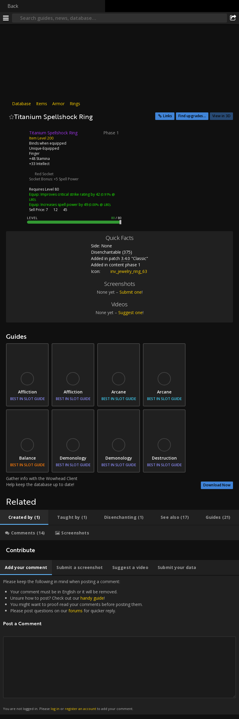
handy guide (92, 598)
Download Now (217, 485)
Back (13, 6)
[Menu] (6, 18)
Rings (75, 103)
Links (167, 115)
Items (41, 103)
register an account (80, 708)
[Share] (233, 18)
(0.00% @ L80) (99, 204)
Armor (58, 103)
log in (55, 708)
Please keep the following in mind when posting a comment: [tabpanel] (119, 645)
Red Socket (44, 173)
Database (21, 103)
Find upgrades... (192, 115)
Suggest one (130, 312)
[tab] (24, 517)
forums (75, 610)
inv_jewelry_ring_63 (124, 271)
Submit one (131, 292)
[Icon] (16, 137)
